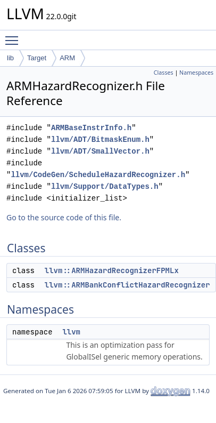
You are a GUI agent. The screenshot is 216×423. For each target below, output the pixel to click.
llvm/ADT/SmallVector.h (100, 151)
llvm (71, 332)
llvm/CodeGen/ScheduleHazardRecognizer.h (98, 175)
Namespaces (196, 72)
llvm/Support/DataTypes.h (105, 186)
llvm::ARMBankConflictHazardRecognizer (127, 285)
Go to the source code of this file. (63, 217)
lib (10, 58)
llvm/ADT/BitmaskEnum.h (100, 139)
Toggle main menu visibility (14, 35)
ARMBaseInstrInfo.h (91, 128)
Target (36, 58)
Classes (163, 72)
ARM (67, 58)
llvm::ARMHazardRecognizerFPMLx (112, 270)
